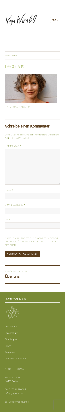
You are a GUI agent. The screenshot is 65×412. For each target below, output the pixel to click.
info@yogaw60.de (14, 393)
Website (9, 219)
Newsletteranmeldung (16, 358)
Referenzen (10, 352)
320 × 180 (25, 107)
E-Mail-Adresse (15, 205)
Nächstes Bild (11, 55)
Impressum (11, 326)
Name (9, 190)
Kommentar (13, 146)
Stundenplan (11, 339)
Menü (55, 20)
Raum (8, 346)
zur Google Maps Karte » (17, 402)
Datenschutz (11, 333)
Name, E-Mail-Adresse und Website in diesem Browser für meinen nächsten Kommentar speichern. (31, 241)
